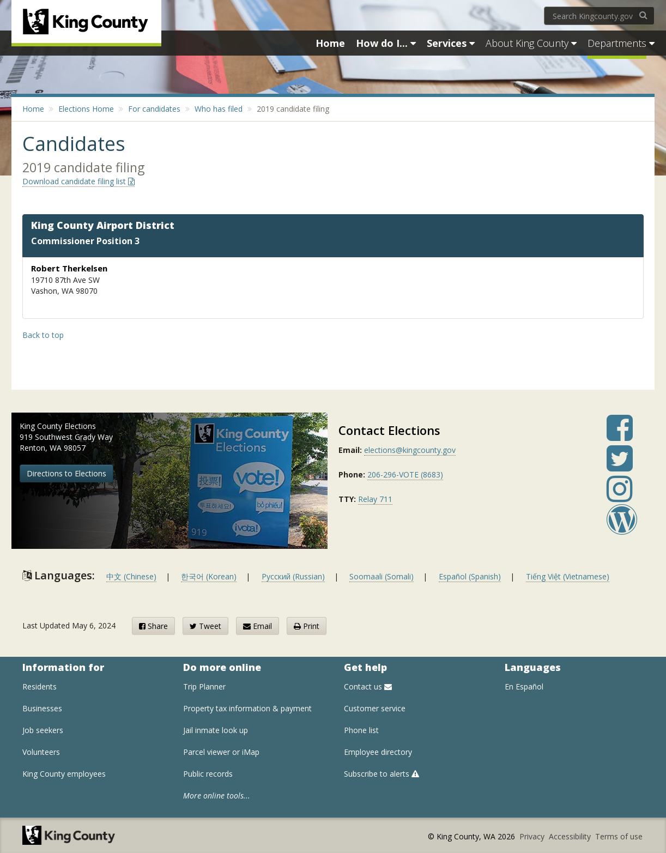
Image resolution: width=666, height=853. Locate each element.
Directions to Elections (66, 473)
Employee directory (378, 752)
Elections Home (86, 109)
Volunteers (41, 752)
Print (306, 626)
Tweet (205, 626)
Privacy (533, 836)
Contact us (368, 686)
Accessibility (571, 836)
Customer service (374, 708)
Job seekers (42, 730)
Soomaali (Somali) (381, 576)
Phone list (361, 730)
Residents (39, 686)
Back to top (43, 335)
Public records (208, 774)
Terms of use (619, 836)
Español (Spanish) (470, 576)
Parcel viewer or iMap (221, 752)
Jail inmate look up (215, 730)
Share (153, 626)
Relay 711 (375, 499)
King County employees (64, 774)
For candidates (154, 109)
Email (257, 626)
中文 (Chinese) (131, 576)
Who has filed (219, 109)
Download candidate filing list (78, 181)
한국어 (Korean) (209, 576)
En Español (524, 686)
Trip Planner (204, 686)
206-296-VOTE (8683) (405, 474)
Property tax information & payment (247, 708)
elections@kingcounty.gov (410, 450)
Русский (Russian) (293, 576)
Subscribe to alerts (381, 774)
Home (33, 109)
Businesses (42, 708)
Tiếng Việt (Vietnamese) (567, 576)
